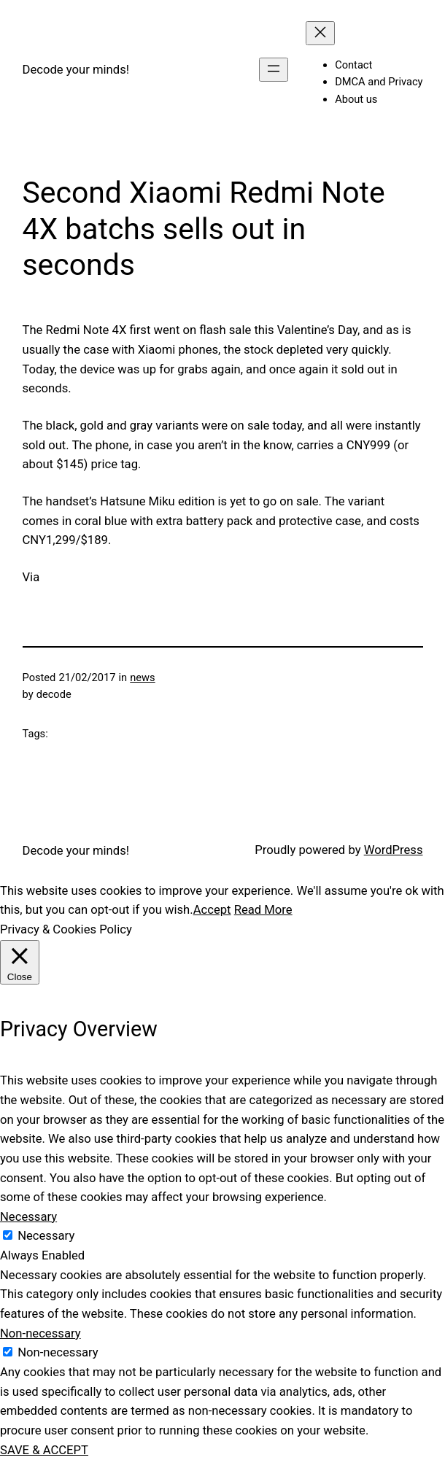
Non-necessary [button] (40, 1333)
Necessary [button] (28, 1217)
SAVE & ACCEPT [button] (44, 1450)
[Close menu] (320, 33)
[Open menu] (273, 70)
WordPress (393, 850)
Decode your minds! (76, 70)
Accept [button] (212, 910)
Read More (263, 910)
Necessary (46, 1236)
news (142, 677)
